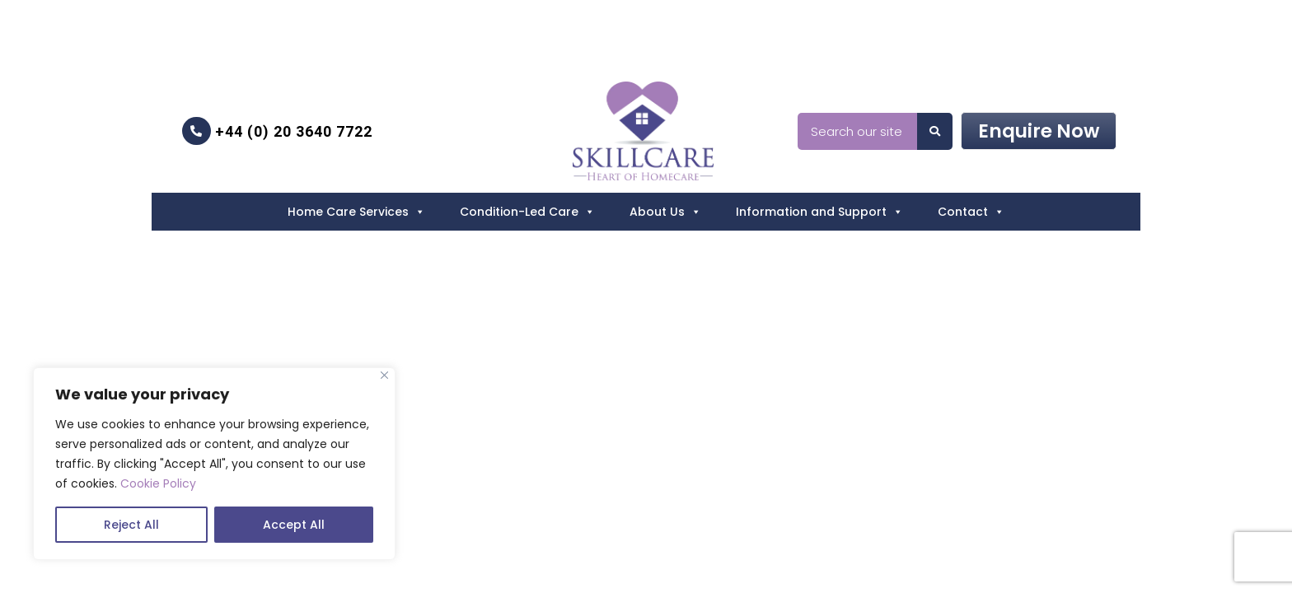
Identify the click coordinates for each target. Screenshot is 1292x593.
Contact (971, 211)
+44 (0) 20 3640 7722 (277, 131)
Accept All (294, 524)
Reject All (131, 524)
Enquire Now (1038, 131)
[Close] (384, 375)
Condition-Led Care (527, 211)
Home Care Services (356, 211)
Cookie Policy (158, 483)
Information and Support (819, 211)
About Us (665, 211)
